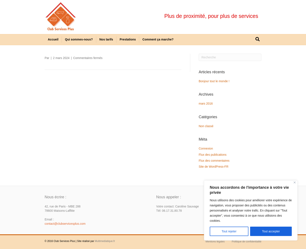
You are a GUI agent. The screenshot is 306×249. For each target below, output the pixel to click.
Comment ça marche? (157, 39)
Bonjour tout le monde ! (214, 81)
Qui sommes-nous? (79, 39)
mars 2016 (206, 103)
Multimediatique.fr (105, 241)
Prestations (128, 39)
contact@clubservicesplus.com (65, 223)
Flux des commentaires (214, 160)
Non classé (206, 126)
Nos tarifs (106, 39)
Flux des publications (213, 154)
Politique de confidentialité (246, 241)
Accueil (53, 39)
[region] (251, 210)
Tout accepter (271, 231)
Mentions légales (215, 241)
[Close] (295, 182)
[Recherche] (257, 39)
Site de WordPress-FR (213, 166)
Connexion (206, 148)
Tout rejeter (229, 231)
